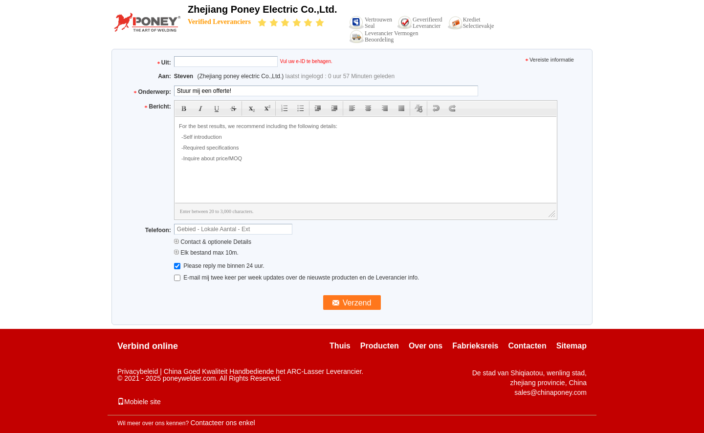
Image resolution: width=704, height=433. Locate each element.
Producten (379, 346)
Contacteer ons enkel (222, 423)
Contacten (527, 346)
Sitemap (571, 346)
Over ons (425, 346)
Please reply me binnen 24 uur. (219, 265)
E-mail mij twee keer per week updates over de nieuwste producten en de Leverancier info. (296, 277)
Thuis (340, 346)
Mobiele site (139, 402)
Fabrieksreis (475, 346)
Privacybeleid (137, 371)
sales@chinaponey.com (550, 392)
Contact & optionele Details (212, 241)
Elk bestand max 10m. (206, 252)
